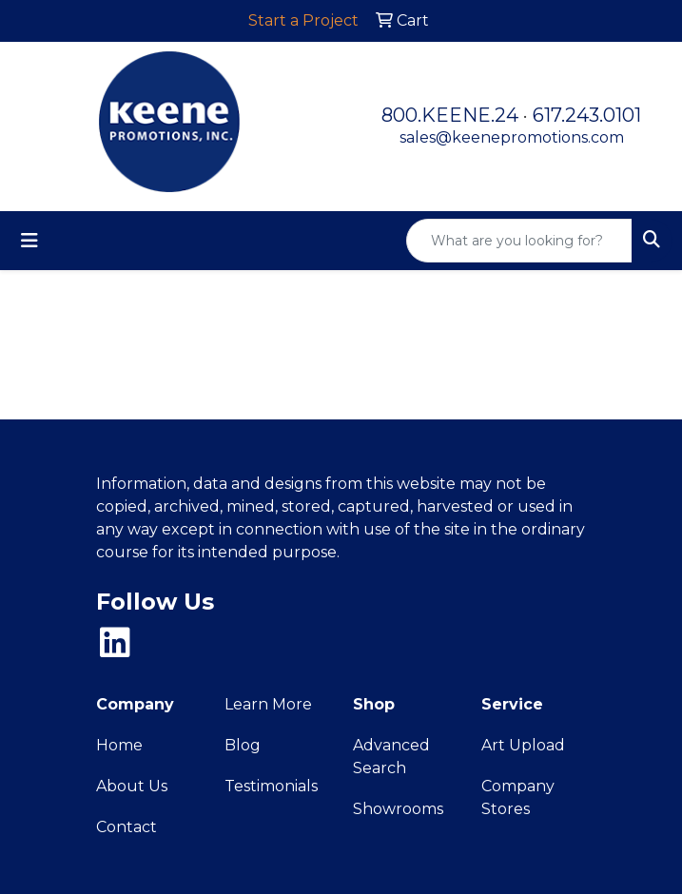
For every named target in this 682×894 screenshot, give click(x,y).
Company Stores (518, 797)
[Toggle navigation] (29, 240)
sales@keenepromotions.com (511, 137)
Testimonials (271, 786)
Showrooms (398, 809)
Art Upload (523, 745)
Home (119, 745)
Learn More (268, 704)
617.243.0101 (587, 115)
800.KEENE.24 (449, 115)
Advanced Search (391, 756)
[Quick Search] (519, 240)
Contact (126, 827)
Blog (242, 745)
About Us (131, 786)
